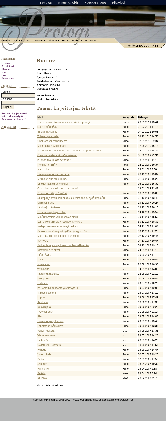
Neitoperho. (44, 278)
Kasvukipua (44, 307)
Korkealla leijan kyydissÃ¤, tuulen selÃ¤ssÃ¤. (63, 245)
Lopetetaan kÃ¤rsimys (50, 325)
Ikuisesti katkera (46, 292)
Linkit (74, 40)
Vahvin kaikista (45, 330)
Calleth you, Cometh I (49, 344)
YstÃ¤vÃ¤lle (44, 354)
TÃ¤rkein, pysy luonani (50, 321)
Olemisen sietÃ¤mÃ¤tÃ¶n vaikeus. (57, 155)
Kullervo (42, 378)
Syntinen (42, 363)
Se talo (41, 373)
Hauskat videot (95, 2)
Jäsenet (53, 40)
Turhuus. (42, 283)
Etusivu (6, 40)
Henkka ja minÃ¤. (47, 164)
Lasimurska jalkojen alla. (51, 212)
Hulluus (41, 349)
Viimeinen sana (46, 335)
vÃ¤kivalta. (43, 269)
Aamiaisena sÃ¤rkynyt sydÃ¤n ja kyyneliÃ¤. (62, 231)
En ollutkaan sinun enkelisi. (53, 183)
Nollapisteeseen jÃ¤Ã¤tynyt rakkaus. (58, 226)
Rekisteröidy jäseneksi (14, 113)
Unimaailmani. (45, 202)
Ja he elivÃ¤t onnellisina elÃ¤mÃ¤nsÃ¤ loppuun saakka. (69, 150)
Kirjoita (40, 40)
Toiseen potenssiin (48, 136)
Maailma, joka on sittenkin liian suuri (58, 235)
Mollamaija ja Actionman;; (52, 145)
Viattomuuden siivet (48, 250)
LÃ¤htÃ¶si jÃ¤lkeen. (48, 207)
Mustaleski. (43, 264)
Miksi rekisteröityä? (12, 116)
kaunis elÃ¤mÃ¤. (47, 126)
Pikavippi (118, 2)
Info (65, 40)
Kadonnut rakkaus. (48, 273)
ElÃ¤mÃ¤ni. (44, 254)
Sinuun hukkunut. (47, 131)
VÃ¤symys (43, 368)
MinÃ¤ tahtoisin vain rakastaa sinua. (58, 216)
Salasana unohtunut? (13, 119)
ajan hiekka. (44, 169)
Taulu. (40, 259)
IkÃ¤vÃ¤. (42, 240)
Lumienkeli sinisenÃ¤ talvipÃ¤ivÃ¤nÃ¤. (59, 221)
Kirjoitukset (23, 40)
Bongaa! (46, 2)
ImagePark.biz (68, 2)
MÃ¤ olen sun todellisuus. (52, 179)
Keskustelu (89, 40)
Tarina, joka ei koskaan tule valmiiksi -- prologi (63, 122)
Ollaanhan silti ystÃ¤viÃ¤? (52, 193)
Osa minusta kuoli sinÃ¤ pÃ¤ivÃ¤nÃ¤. (59, 188)
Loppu (41, 297)
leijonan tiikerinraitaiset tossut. (54, 160)
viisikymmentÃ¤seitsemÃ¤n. (53, 174)
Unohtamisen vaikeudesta (52, 141)
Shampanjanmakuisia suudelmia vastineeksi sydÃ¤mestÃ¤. (71, 198)
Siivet (40, 316)
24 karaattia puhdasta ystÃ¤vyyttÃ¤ (57, 288)
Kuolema (42, 302)
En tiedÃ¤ (43, 340)
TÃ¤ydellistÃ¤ (45, 311)
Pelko (40, 359)
